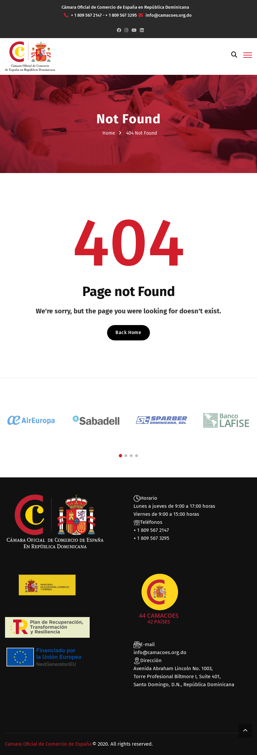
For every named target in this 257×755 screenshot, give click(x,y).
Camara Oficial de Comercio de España (48, 744)
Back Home (128, 332)
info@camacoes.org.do (160, 652)
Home (108, 133)
